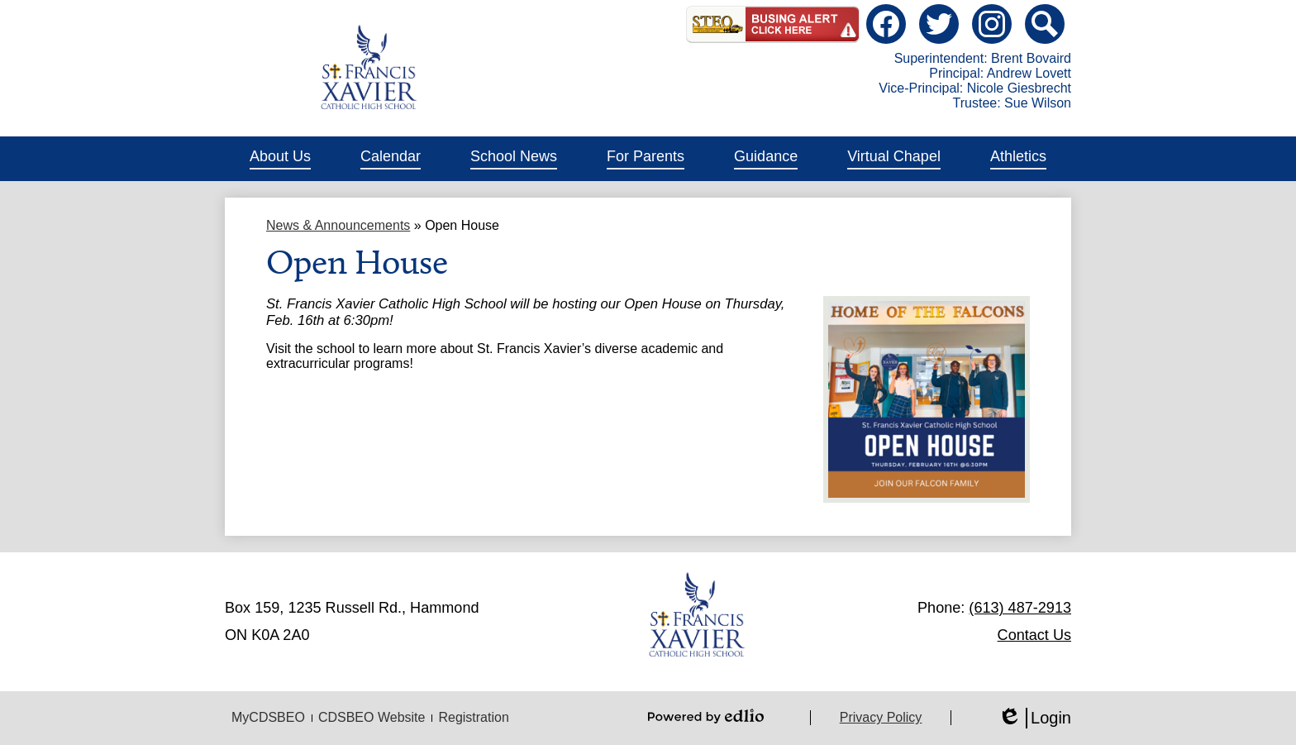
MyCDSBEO (268, 717)
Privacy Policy (881, 717)
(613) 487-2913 (1020, 607)
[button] (280, 158)
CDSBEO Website (372, 717)
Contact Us (1034, 635)
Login (1034, 718)
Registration (473, 717)
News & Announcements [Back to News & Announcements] (338, 225)
